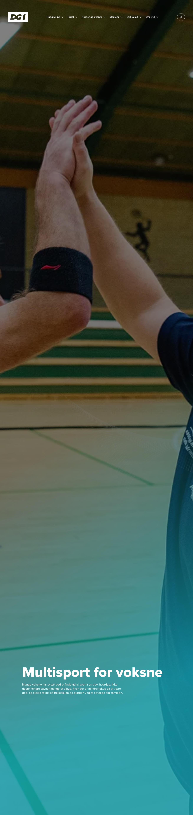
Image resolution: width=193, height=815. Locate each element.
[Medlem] (116, 17)
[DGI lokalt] (134, 17)
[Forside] (18, 17)
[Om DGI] (152, 17)
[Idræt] (72, 17)
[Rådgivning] (55, 17)
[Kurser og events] (93, 17)
